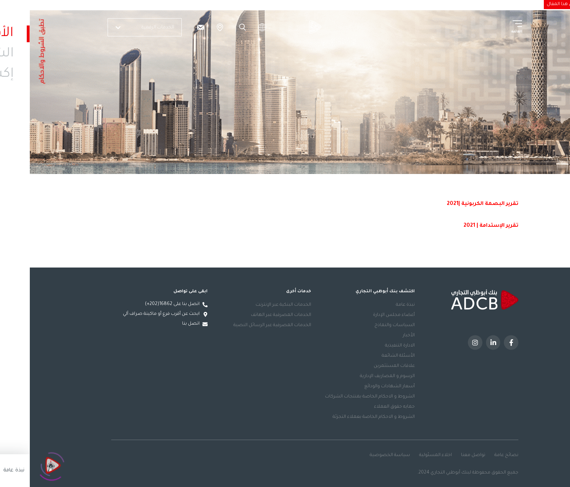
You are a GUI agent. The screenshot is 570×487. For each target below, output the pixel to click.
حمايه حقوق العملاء (364, 406)
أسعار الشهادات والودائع (359, 386)
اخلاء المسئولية (405, 455)
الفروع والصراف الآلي (190, 27)
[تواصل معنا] (170, 27)
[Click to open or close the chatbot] (22, 465)
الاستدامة (413, 4)
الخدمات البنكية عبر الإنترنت (253, 305)
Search (211, 27)
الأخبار (379, 335)
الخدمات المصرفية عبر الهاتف (251, 315)
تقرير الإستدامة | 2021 (461, 226)
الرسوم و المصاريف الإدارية (357, 376)
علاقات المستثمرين (364, 366)
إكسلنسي (439, 4)
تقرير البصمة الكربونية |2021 (453, 204)
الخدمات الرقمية (116, 27)
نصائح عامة (477, 455)
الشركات (465, 4)
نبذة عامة (375, 305)
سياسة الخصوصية (360, 455)
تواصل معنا (443, 455)
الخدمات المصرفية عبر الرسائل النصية (242, 325)
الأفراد (486, 4)
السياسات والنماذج (365, 325)
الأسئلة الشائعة (368, 356)
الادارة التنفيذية (370, 345)
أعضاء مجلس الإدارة (364, 315)
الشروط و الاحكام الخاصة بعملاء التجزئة (344, 417)
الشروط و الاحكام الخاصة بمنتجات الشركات (340, 396)
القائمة (486, 32)
